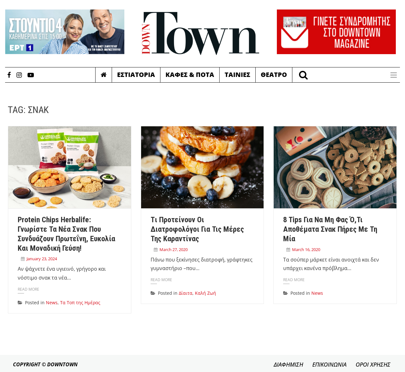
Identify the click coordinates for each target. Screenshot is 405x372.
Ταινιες (237, 74)
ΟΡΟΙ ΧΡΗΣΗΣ (373, 364)
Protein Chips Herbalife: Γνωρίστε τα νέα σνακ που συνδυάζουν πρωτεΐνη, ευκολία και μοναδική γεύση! (66, 233)
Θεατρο (274, 74)
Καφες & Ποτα (189, 74)
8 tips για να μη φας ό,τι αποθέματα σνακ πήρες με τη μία (330, 229)
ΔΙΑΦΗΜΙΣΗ (288, 364)
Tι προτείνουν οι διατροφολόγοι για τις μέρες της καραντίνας (197, 229)
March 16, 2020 (306, 249)
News (52, 302)
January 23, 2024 (42, 259)
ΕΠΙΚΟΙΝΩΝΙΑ (329, 364)
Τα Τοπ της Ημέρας (80, 302)
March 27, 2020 (173, 249)
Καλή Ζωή (205, 293)
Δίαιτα (185, 293)
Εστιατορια (136, 74)
